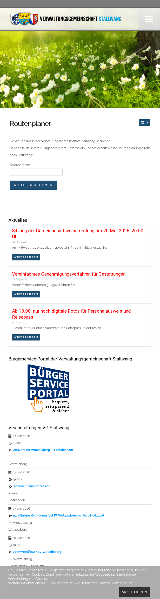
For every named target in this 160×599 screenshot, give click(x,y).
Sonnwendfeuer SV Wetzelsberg (37, 552)
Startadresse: (20, 165)
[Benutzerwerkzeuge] (144, 122)
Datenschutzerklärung (115, 583)
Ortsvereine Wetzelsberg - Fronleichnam (43, 450)
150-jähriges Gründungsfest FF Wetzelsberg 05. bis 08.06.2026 (58, 515)
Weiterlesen (26, 257)
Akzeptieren (134, 592)
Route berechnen (33, 185)
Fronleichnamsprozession (31, 486)
